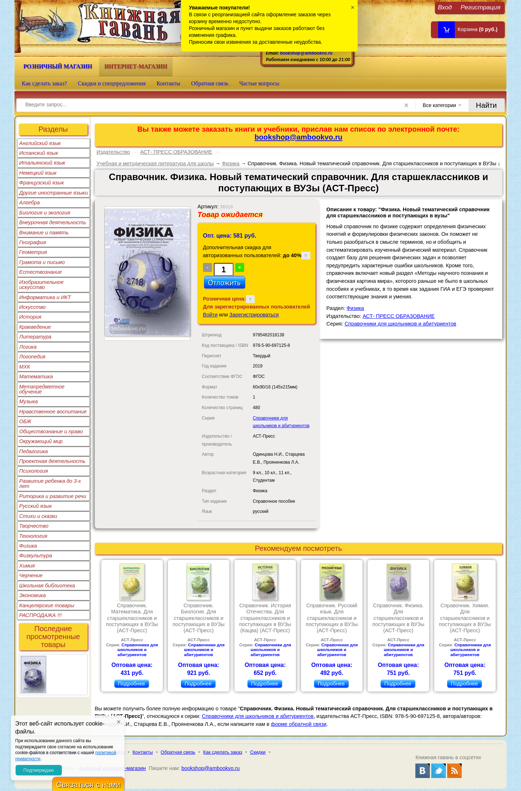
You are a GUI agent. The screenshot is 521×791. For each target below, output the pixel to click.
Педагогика (33, 451)
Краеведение (35, 327)
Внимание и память (44, 232)
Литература (35, 337)
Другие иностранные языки (53, 193)
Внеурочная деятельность (52, 222)
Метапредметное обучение (41, 389)
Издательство (113, 152)
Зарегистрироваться (254, 315)
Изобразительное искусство (41, 284)
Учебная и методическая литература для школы (155, 163)
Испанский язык (38, 153)
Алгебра (29, 202)
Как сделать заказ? (44, 83)
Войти (210, 315)
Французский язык (41, 183)
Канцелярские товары (46, 605)
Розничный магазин (58, 66)
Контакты (169, 83)
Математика (36, 376)
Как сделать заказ (222, 752)
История (30, 317)
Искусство (32, 307)
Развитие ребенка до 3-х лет (50, 483)
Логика (28, 347)
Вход (445, 7)
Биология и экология (44, 213)
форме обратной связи (299, 724)
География (32, 242)
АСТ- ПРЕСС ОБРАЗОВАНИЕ (176, 152)
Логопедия (32, 357)
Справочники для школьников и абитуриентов (400, 324)
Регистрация (480, 7)
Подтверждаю (39, 770)
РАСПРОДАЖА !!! (40, 615)
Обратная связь (209, 83)
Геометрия (33, 252)
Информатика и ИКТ (45, 297)
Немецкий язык (37, 173)
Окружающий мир (41, 441)
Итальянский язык (42, 163)
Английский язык (40, 143)
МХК (24, 367)
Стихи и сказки (38, 516)
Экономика (32, 595)
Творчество (33, 526)
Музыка (28, 401)
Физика (28, 546)
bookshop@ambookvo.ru (306, 53)
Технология (33, 536)
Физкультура (35, 555)
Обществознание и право (51, 431)
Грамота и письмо (42, 262)
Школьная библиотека (47, 585)
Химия (27, 566)
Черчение (31, 575)
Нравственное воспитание (53, 411)
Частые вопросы (259, 83)
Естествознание (40, 272)
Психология (33, 471)
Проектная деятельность (52, 461)
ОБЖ (25, 421)
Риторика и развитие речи (52, 496)
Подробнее (131, 683)
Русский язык (35, 506)
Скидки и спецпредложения (112, 83)
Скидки (258, 752)
